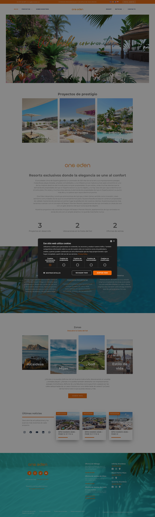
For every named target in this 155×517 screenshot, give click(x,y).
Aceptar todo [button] (102, 273)
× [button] (114, 241)
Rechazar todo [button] (82, 273)
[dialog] (77, 258)
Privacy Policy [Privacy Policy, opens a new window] (82, 254)
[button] (51, 273)
